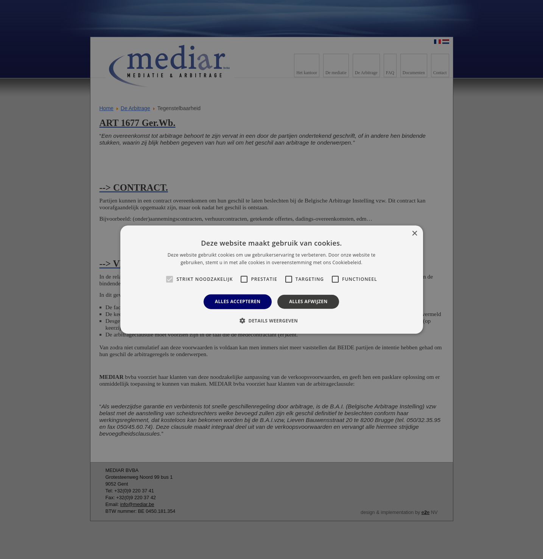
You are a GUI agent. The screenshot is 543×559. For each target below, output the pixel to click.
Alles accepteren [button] (238, 301)
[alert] (271, 279)
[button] (271, 320)
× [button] (414, 233)
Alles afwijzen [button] (308, 301)
